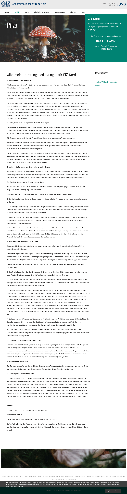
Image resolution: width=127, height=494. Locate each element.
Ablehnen (117, 491)
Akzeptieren (109, 491)
